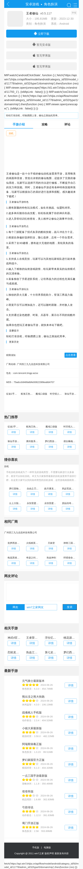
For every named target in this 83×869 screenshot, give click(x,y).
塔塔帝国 (27, 791)
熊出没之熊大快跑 (33, 696)
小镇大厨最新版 (32, 728)
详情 (71, 685)
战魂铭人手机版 (32, 712)
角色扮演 (51, 4)
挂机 (11, 133)
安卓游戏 (32, 4)
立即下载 (41, 33)
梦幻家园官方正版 (33, 759)
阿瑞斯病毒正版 (32, 744)
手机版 (36, 847)
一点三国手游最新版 (34, 775)
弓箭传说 (27, 807)
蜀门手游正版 (30, 823)
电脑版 (47, 847)
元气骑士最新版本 (33, 680)
